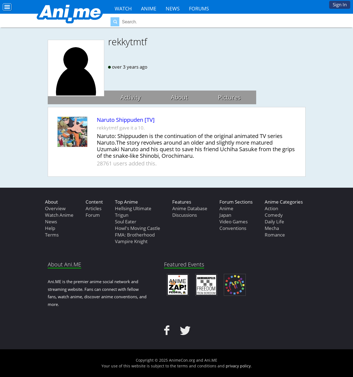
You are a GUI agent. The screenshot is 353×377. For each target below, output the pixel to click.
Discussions (184, 215)
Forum (93, 215)
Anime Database (189, 208)
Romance (275, 235)
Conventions (232, 228)
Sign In (340, 4)
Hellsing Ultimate (133, 208)
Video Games (233, 221)
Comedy (274, 215)
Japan (225, 215)
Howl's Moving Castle (137, 228)
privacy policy (238, 365)
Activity (130, 97)
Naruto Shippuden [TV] (126, 120)
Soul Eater (125, 221)
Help (50, 228)
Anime (148, 8)
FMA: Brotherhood (135, 235)
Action (271, 208)
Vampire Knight (131, 241)
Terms (52, 235)
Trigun (121, 215)
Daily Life (274, 221)
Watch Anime (59, 215)
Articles (93, 208)
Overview (55, 208)
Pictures (229, 97)
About (179, 97)
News (173, 8)
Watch (123, 8)
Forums (199, 8)
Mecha (272, 228)
